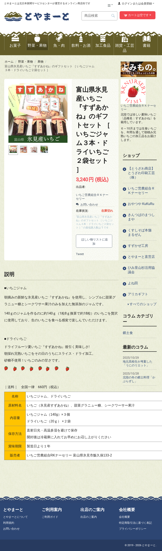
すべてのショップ (143, 304)
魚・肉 (59, 45)
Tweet (80, 254)
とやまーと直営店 (141, 257)
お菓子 (15, 45)
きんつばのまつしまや (141, 217)
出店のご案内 (88, 516)
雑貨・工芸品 (124, 48)
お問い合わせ (87, 204)
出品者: (80, 186)
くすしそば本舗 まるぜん (141, 232)
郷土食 (128, 333)
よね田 (133, 283)
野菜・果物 (37, 45)
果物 (40, 61)
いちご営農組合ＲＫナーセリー (141, 190)
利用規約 (8, 522)
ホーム (9, 61)
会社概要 (124, 516)
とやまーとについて (15, 516)
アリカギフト (138, 294)
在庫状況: (82, 210)
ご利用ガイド (50, 516)
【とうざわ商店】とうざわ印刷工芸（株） (141, 172)
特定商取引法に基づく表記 (135, 522)
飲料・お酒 (81, 45)
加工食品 (103, 45)
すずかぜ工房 (138, 246)
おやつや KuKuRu (141, 204)
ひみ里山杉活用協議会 (141, 270)
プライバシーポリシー (132, 528)
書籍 (146, 45)
